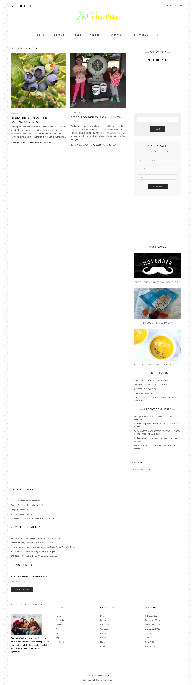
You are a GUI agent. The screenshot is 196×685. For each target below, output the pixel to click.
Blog (78, 35)
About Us (59, 35)
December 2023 (152, 620)
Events (103, 646)
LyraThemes (107, 680)
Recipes (96, 35)
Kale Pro (106, 675)
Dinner (103, 642)
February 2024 (151, 616)
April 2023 (150, 646)
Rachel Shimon (140, 445)
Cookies (103, 633)
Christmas (104, 629)
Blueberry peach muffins (146, 393)
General (13, 142)
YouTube (21, 7)
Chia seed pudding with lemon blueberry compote (32, 518)
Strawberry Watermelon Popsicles (43, 551)
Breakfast (104, 624)
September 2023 (152, 629)
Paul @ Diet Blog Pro (143, 416)
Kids (86, 145)
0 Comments (48, 142)
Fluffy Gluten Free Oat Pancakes (46, 538)
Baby (58, 633)
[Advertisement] (157, 88)
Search (158, 129)
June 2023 (150, 637)
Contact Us (171, 6)
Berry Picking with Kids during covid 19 (32, 120)
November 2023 (152, 624)
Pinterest (30, 7)
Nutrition (118, 35)
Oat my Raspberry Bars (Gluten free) (152, 385)
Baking (103, 620)
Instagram (25, 7)
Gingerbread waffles (145, 389)
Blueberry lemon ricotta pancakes (151, 380)
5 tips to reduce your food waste (42, 542)
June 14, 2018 (75, 113)
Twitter (13, 7)
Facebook (17, 7)
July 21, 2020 (15, 113)
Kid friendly (21, 142)
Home (40, 35)
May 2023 (150, 642)
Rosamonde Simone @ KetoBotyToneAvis (152, 431)
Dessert (103, 637)
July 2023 (149, 633)
